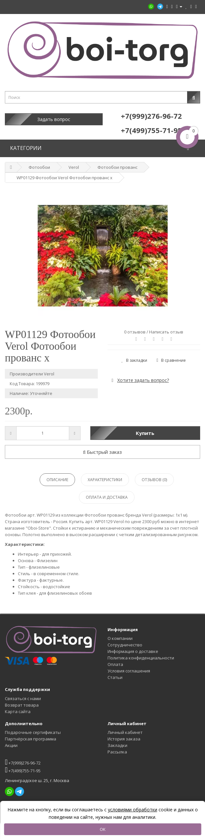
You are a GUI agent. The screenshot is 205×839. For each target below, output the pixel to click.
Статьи (115, 677)
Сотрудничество (125, 645)
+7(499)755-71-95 (23, 770)
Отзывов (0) (154, 479)
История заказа (124, 739)
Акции (11, 745)
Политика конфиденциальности (141, 658)
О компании (120, 638)
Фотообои (39, 167)
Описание (57, 479)
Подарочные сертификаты (33, 732)
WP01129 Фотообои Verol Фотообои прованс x (64, 178)
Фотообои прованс (117, 167)
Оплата (115, 664)
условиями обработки (132, 809)
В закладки (134, 360)
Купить (145, 433)
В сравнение (171, 360)
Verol (74, 167)
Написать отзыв (166, 332)
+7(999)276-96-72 (23, 762)
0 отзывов (135, 332)
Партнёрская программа (30, 739)
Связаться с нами (23, 698)
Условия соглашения (129, 671)
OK (103, 829)
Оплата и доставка (107, 497)
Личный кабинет (125, 732)
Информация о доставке (133, 651)
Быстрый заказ (102, 452)
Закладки (117, 745)
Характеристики (105, 479)
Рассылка (117, 752)
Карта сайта (18, 711)
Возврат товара (22, 705)
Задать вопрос (53, 119)
